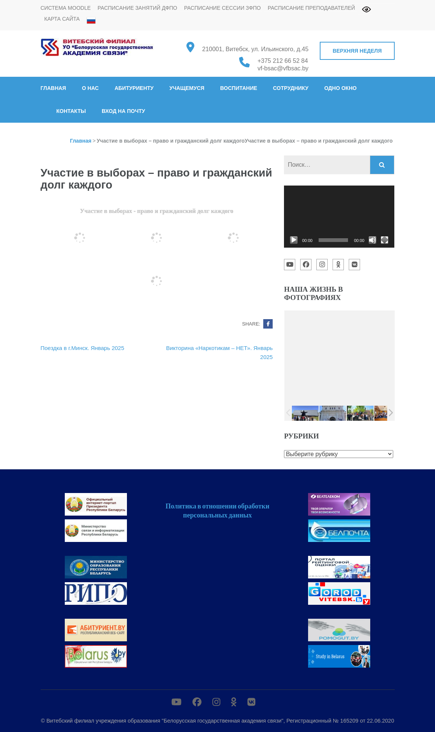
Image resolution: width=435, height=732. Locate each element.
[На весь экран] (384, 240)
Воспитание (238, 88)
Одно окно (340, 88)
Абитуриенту (134, 88)
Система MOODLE (66, 8)
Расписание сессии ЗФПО (222, 8)
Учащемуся (187, 88)
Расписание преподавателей (311, 8)
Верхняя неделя (357, 51)
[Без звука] (372, 240)
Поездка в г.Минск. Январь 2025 (82, 348)
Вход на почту (123, 111)
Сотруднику (290, 88)
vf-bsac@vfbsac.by (283, 68)
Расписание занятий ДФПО (137, 8)
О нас (90, 88)
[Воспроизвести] (294, 240)
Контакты (71, 111)
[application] (339, 217)
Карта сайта (62, 19)
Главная (53, 88)
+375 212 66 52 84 (283, 61)
